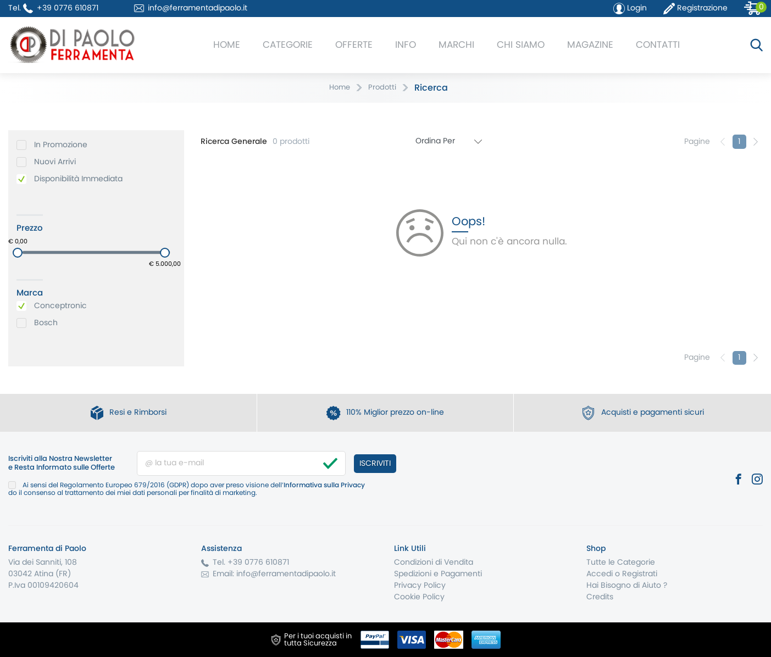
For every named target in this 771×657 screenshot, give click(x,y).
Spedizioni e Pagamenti (438, 574)
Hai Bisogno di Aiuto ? (626, 585)
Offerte (354, 44)
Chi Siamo (521, 44)
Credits (599, 597)
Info (405, 44)
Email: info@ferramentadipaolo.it (274, 574)
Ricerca (431, 87)
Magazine (590, 44)
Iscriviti (375, 463)
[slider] (18, 253)
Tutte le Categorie (620, 562)
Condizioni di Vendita (433, 562)
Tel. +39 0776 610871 (251, 562)
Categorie (288, 44)
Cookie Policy (419, 597)
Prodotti (382, 87)
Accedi (599, 574)
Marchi (456, 44)
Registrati (639, 574)
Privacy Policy (420, 585)
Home (226, 44)
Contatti (658, 44)
